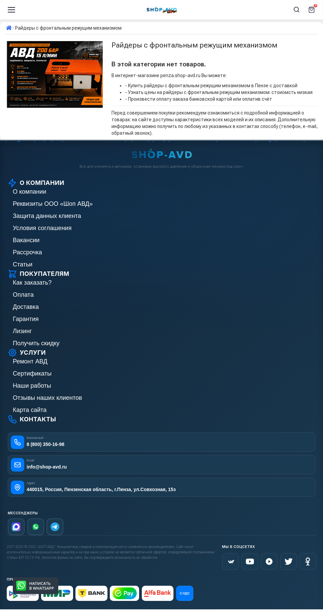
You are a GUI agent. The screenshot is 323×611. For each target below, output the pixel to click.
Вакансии (26, 240)
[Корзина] (311, 10)
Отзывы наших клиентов (47, 397)
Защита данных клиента (47, 216)
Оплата (23, 294)
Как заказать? (32, 282)
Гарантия (26, 319)
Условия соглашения (42, 228)
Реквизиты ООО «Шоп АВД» (53, 203)
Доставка (26, 306)
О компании (29, 191)
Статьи (22, 264)
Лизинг (22, 331)
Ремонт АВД (30, 361)
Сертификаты (32, 373)
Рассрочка (27, 252)
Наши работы (32, 385)
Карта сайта (29, 410)
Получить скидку (36, 343)
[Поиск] (296, 10)
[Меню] (11, 10)
